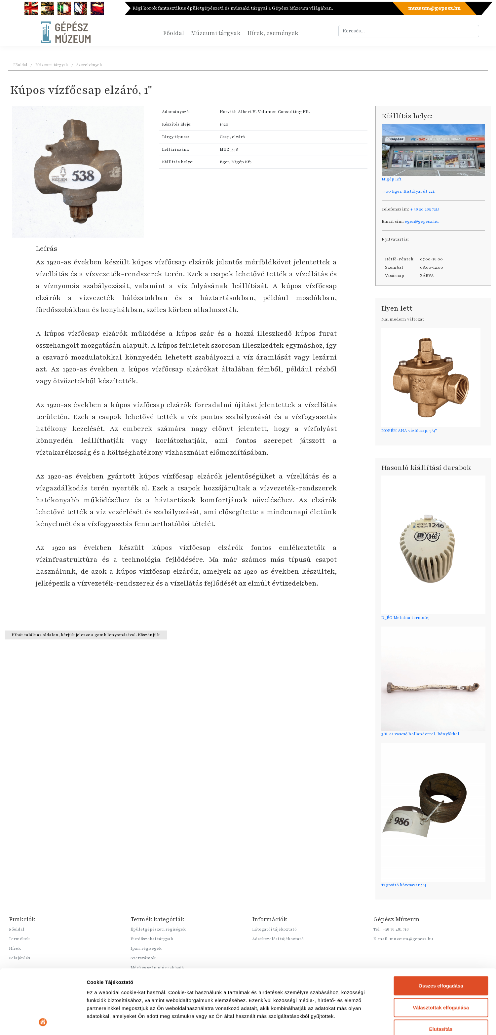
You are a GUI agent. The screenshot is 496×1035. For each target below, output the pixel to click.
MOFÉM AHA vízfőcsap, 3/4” (409, 430)
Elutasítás (441, 969)
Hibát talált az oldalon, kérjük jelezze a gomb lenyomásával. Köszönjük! (86, 634)
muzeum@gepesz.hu (434, 8)
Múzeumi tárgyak (216, 33)
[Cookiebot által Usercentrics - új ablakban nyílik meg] (43, 1022)
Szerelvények (89, 64)
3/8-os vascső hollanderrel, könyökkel (420, 734)
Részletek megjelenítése (115, 1022)
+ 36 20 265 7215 (424, 209)
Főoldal (173, 33)
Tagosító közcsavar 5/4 (403, 885)
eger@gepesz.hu (422, 221)
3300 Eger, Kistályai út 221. (408, 191)
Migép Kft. (392, 179)
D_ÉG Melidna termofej (405, 617)
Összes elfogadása (440, 925)
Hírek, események (272, 33)
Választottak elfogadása (441, 947)
